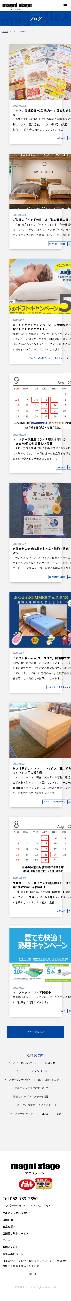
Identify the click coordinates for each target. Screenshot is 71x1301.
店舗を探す (9, 1220)
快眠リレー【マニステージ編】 (31, 1096)
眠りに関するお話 (48, 1080)
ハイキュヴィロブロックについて (31, 1105)
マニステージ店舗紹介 (17, 1080)
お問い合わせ (10, 1247)
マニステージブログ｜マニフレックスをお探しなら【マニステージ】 (17, 7)
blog (59, 1113)
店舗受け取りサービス (15, 1233)
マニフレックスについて (22, 1063)
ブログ (19, 1071)
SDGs (45, 1113)
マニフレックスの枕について (31, 1088)
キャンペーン (39, 1071)
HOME (5, 31)
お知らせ (50, 1063)
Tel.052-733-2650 (20, 1198)
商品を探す (9, 1226)
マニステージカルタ (21, 1113)
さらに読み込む (35, 1032)
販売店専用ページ (12, 1254)
